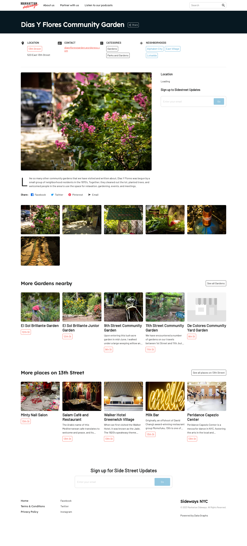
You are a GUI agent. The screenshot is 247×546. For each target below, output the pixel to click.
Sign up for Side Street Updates (124, 470)
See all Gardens (216, 283)
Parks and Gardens (118, 55)
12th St (26, 331)
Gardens (112, 48)
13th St (26, 421)
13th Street (34, 48)
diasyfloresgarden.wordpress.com (82, 49)
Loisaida (152, 55)
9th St (108, 349)
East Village (172, 48)
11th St (150, 349)
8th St (191, 336)
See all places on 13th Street (209, 372)
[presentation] (206, 5)
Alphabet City (154, 48)
